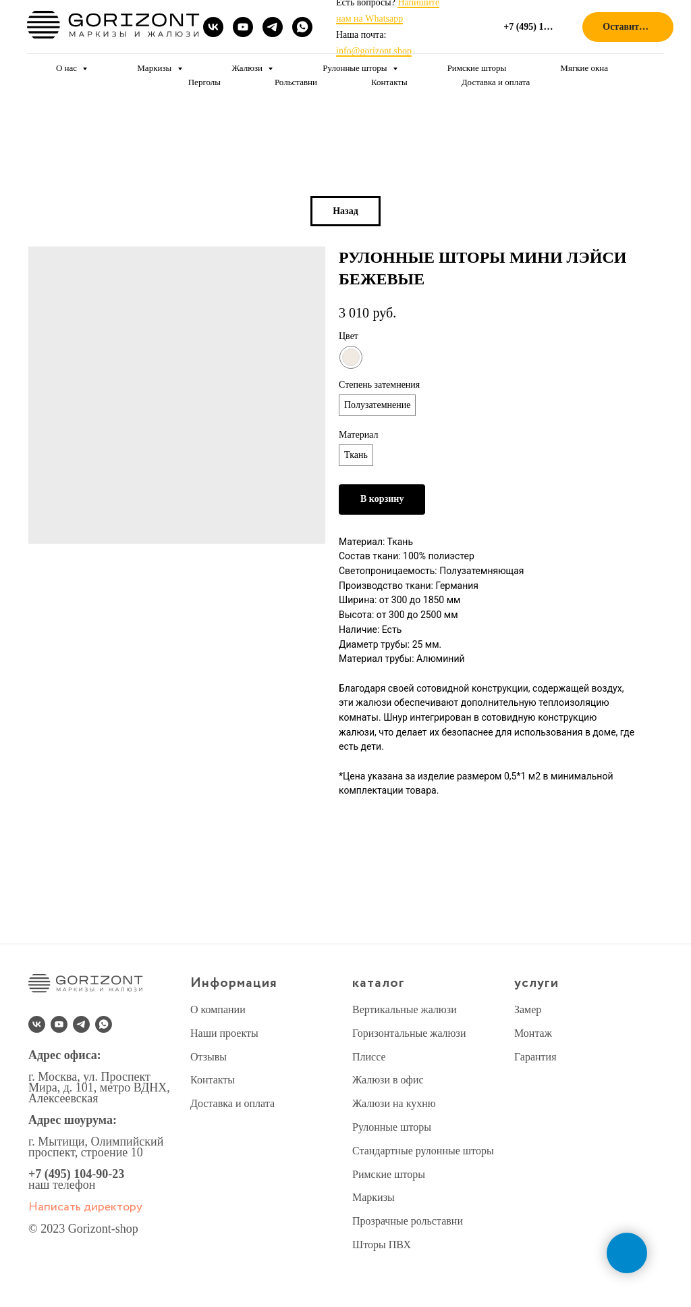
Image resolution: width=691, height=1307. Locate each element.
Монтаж (533, 1033)
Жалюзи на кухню (394, 1103)
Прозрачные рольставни (407, 1221)
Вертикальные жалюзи (404, 1009)
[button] (627, 27)
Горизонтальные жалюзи (409, 1033)
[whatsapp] (302, 27)
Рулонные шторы (356, 68)
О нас (67, 68)
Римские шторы (477, 68)
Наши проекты (224, 1033)
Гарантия (535, 1056)
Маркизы (155, 68)
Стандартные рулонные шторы (423, 1150)
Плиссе (369, 1056)
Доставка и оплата (496, 82)
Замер (527, 1009)
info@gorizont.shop (374, 51)
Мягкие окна (584, 68)
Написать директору (85, 1207)
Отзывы (208, 1056)
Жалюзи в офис (388, 1079)
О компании (218, 1009)
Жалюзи (248, 68)
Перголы (204, 82)
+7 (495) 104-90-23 (76, 1174)
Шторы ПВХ (381, 1244)
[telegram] (272, 27)
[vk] (213, 27)
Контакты (389, 82)
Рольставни (296, 82)
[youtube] (243, 27)
